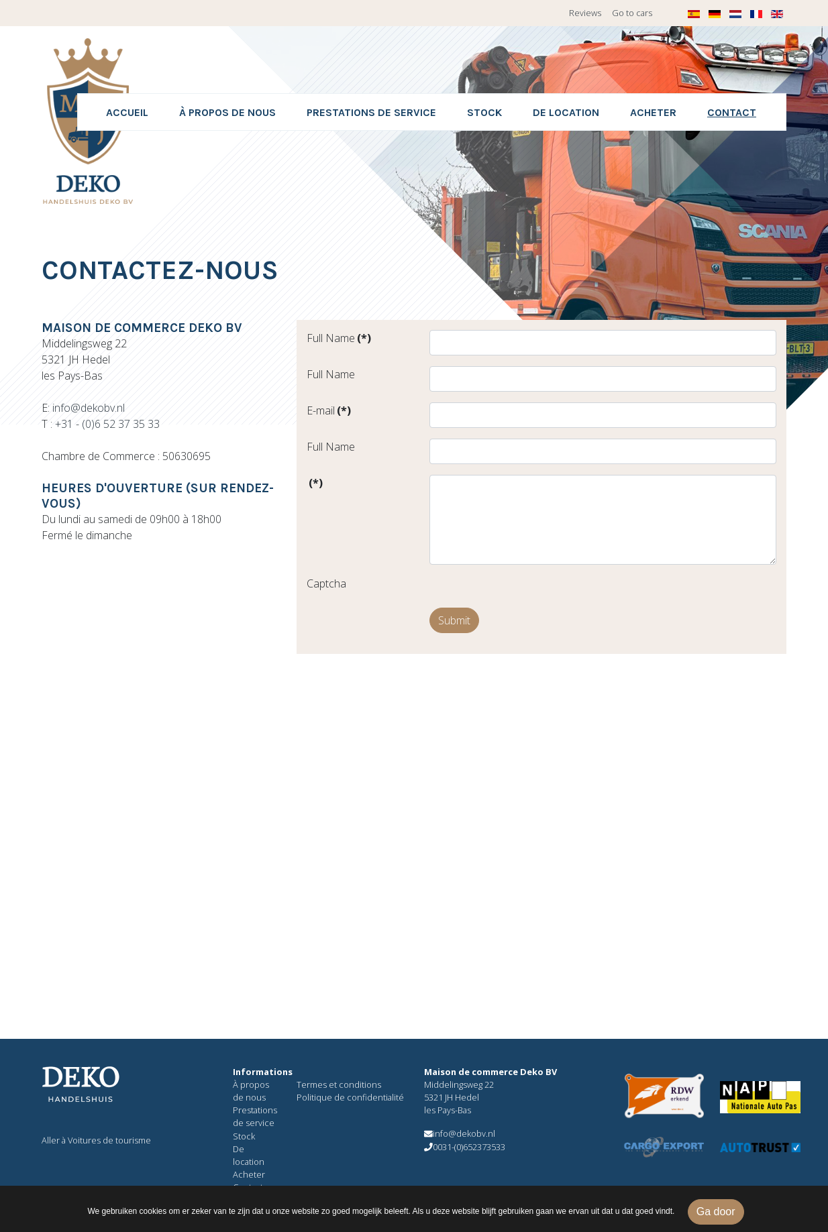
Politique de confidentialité (350, 1097)
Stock (484, 112)
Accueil (127, 112)
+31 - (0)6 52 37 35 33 (107, 423)
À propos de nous (227, 112)
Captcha (326, 583)
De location (566, 112)
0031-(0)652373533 (464, 1147)
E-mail (329, 410)
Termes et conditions (339, 1084)
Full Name (339, 338)
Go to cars (632, 13)
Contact (731, 112)
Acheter (653, 112)
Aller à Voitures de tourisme (96, 1140)
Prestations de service (371, 112)
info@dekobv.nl (88, 407)
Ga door (715, 1211)
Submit (454, 620)
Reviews (585, 13)
